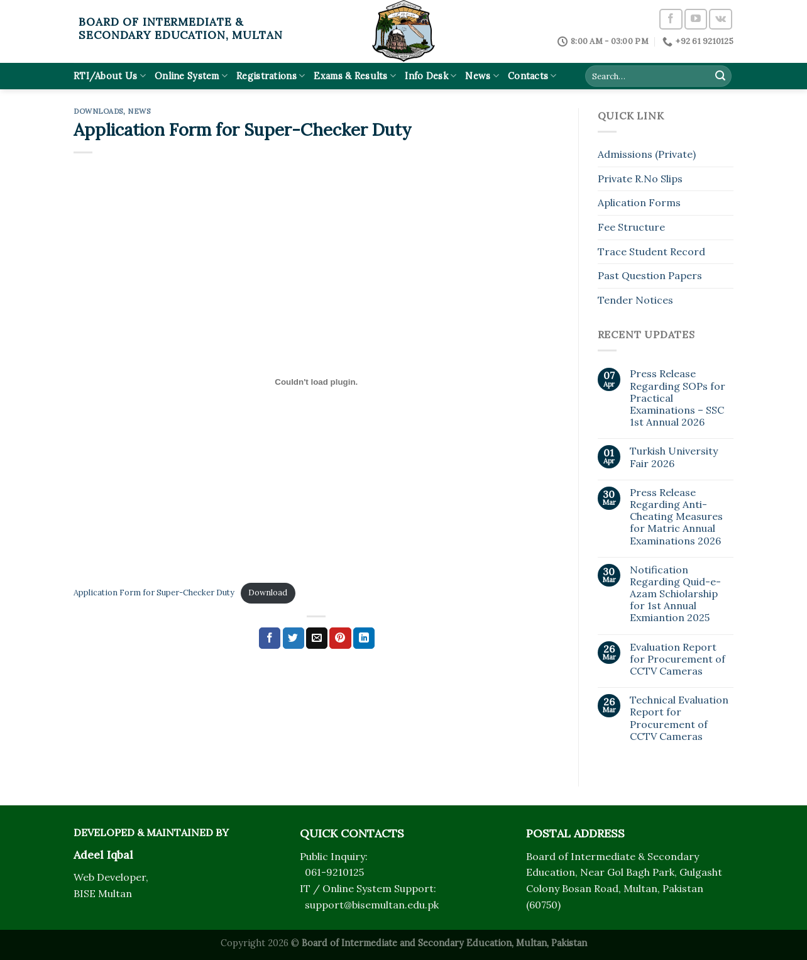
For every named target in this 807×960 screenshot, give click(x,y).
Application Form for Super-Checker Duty (154, 592)
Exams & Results (355, 76)
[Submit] (720, 76)
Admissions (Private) (647, 154)
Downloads (98, 111)
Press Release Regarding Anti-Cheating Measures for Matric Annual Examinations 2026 (676, 517)
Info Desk (430, 76)
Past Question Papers (650, 275)
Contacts (532, 76)
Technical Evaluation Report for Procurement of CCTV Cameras (679, 718)
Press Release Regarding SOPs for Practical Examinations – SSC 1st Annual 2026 (677, 398)
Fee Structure (631, 227)
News (482, 76)
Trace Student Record (651, 251)
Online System (191, 76)
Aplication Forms (639, 202)
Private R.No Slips (640, 178)
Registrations (270, 76)
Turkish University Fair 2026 (674, 457)
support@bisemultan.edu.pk (372, 904)
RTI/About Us (110, 76)
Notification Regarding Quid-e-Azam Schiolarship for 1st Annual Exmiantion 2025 (675, 594)
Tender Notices (635, 300)
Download (267, 592)
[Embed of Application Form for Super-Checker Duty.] (316, 382)
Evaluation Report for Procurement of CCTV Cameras (677, 659)
